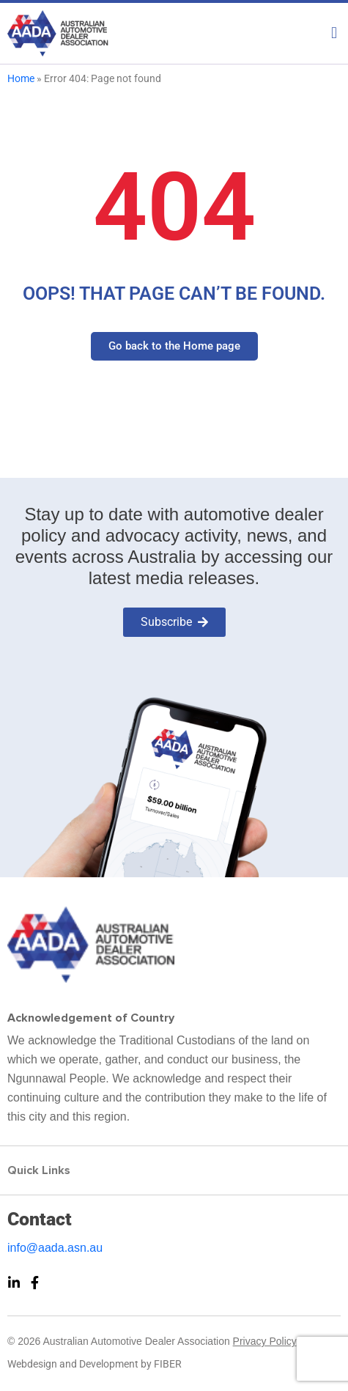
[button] (174, 29)
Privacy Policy (265, 1341)
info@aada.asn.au (55, 1247)
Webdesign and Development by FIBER (94, 1364)
